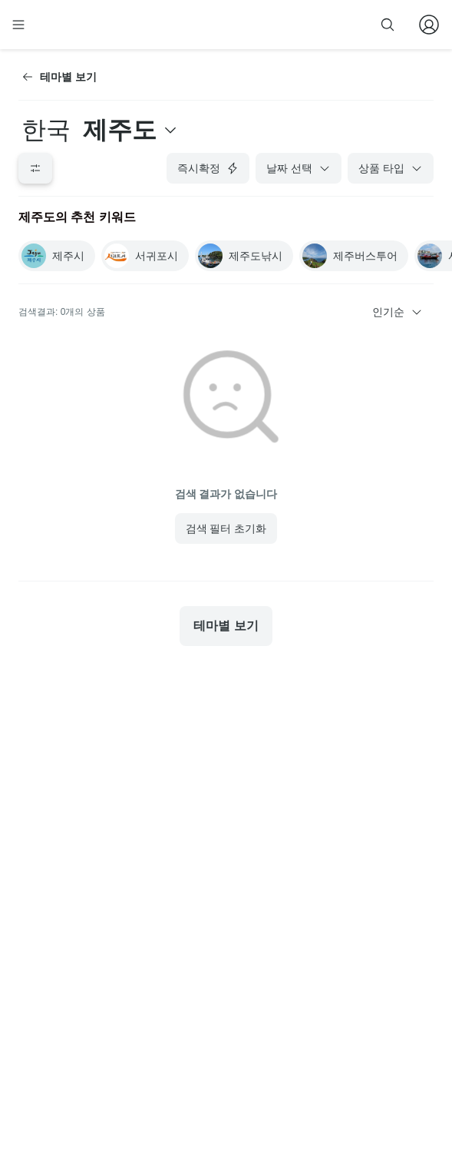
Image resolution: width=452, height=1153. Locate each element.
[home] (67, 24)
